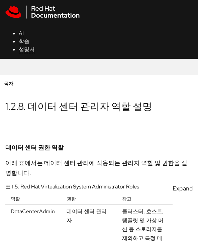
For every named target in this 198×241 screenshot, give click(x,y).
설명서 (27, 49)
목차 (9, 83)
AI (21, 33)
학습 (24, 41)
